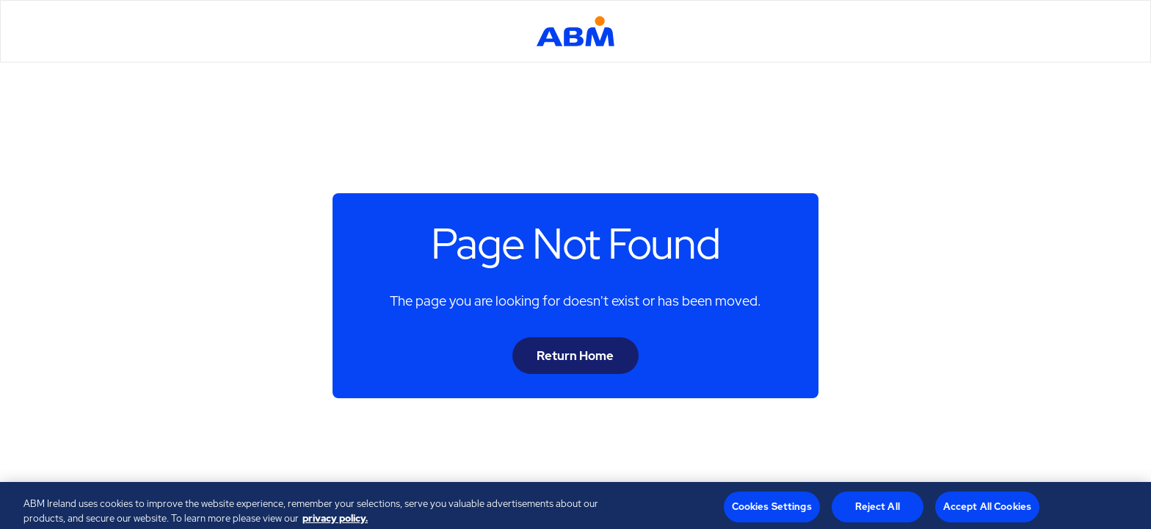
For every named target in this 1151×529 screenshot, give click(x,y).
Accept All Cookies (987, 509)
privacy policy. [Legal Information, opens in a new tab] (335, 521)
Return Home (575, 356)
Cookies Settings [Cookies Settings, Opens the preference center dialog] (772, 509)
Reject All (877, 509)
